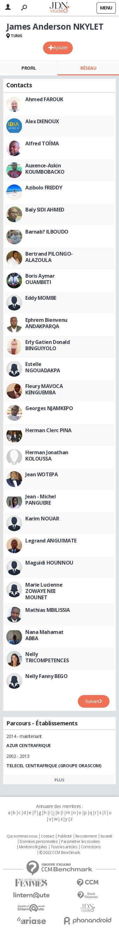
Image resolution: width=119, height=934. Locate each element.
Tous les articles (64, 847)
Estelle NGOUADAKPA (42, 367)
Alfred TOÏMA (42, 143)
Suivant (92, 701)
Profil (29, 68)
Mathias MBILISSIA (47, 609)
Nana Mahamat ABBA (44, 635)
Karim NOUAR (42, 518)
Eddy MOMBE (40, 297)
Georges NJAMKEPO (49, 408)
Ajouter (60, 47)
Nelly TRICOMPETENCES (47, 657)
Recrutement (86, 836)
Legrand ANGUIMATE (51, 540)
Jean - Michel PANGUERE (40, 499)
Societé (106, 836)
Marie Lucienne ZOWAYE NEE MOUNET (43, 591)
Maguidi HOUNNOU (49, 562)
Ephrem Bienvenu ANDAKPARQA (46, 323)
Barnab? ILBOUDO (46, 231)
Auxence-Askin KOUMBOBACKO (44, 168)
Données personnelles (39, 841)
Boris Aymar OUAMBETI (39, 279)
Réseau (88, 68)
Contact (47, 836)
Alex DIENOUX (42, 121)
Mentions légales (33, 847)
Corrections (90, 847)
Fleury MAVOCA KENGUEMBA (44, 389)
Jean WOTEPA (41, 474)
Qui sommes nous (22, 836)
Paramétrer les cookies (80, 841)
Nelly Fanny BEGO (46, 676)
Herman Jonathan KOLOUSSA (46, 455)
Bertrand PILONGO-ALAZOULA (49, 257)
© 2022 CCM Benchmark (59, 852)
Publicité (65, 836)
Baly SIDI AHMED (44, 209)
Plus (59, 780)
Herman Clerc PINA (48, 430)
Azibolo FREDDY (43, 187)
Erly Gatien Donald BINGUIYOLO (47, 345)
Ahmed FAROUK (44, 99)
